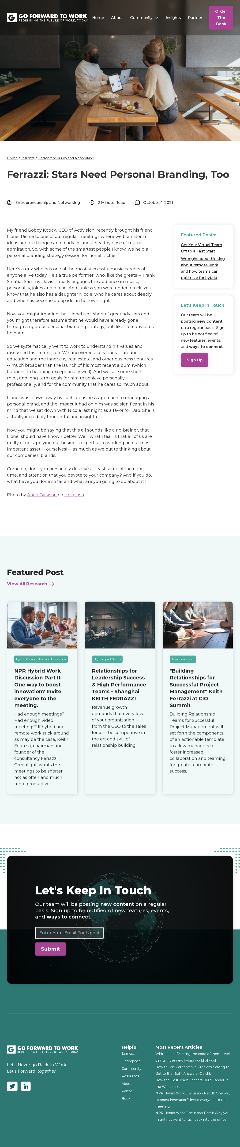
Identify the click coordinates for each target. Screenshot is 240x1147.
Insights (173, 17)
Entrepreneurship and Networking (66, 158)
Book (126, 1099)
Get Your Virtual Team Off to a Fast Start (201, 248)
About (117, 17)
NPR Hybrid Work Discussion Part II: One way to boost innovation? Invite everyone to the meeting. (192, 1100)
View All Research (27, 586)
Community (141, 17)
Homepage (131, 1061)
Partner (195, 17)
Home (98, 17)
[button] (144, 17)
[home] (48, 17)
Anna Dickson (42, 494)
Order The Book (221, 17)
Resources (130, 1076)
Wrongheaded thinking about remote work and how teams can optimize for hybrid (203, 268)
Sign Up (194, 360)
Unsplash (74, 494)
